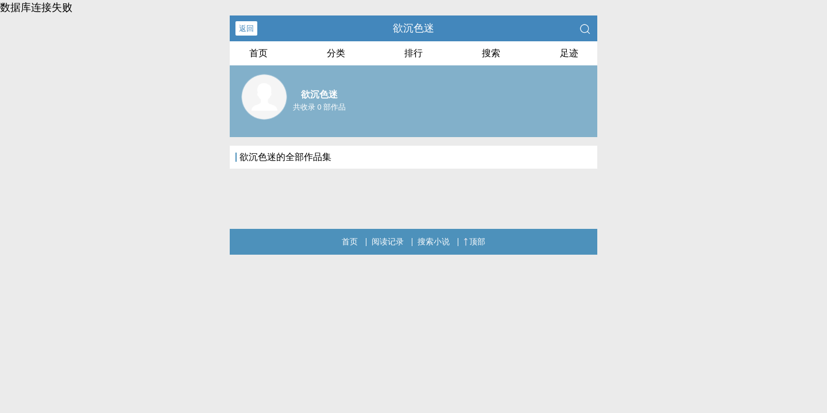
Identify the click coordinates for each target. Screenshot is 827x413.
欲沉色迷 (413, 28)
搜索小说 (434, 241)
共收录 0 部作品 (319, 107)
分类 (336, 53)
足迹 (569, 53)
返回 (246, 28)
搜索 (491, 53)
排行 (413, 53)
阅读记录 (388, 241)
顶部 (474, 241)
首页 (258, 53)
